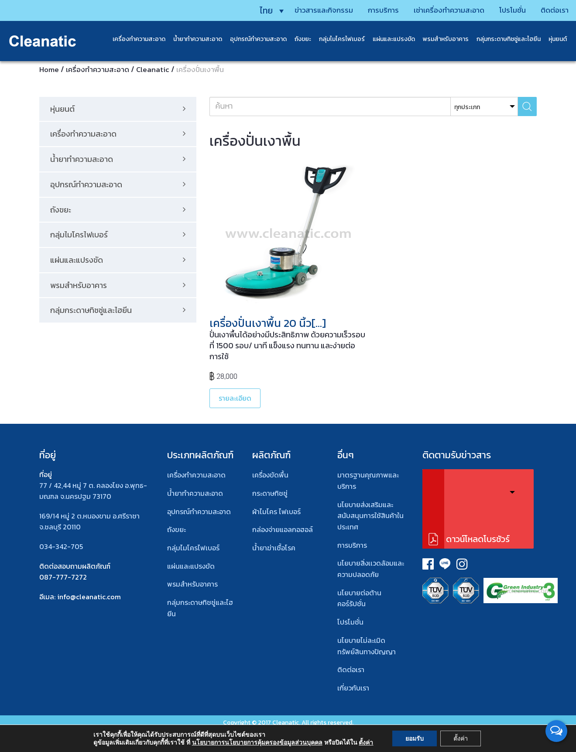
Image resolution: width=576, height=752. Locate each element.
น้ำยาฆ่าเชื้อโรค (273, 548)
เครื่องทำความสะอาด (135, 39)
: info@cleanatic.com (87, 596)
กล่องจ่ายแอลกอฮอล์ (282, 529)
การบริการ (366, 10)
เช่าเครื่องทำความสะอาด (436, 10)
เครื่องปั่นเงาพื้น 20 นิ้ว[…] (267, 323)
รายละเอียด (235, 398)
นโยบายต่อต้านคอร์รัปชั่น (359, 598)
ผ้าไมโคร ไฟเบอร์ (276, 511)
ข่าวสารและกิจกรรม (304, 10)
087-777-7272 (63, 577)
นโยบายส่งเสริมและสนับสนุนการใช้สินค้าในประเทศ (370, 515)
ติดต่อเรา (548, 10)
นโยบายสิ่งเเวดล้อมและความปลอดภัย (370, 569)
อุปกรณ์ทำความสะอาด (254, 39)
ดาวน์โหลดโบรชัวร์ (478, 539)
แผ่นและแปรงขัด (390, 39)
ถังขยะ (299, 39)
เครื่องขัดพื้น (270, 475)
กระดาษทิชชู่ (270, 493)
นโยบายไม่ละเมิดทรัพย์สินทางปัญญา (366, 646)
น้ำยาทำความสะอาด (193, 39)
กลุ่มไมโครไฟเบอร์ (338, 39)
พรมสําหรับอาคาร (442, 39)
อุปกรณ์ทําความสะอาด (199, 511)
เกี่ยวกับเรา (353, 688)
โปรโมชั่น (503, 10)
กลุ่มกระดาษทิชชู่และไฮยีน (505, 39)
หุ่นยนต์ (554, 39)
